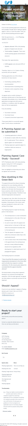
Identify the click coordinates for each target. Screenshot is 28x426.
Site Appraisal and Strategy (6, 380)
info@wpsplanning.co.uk (8, 295)
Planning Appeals (7, 300)
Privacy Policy (17, 371)
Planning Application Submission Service (7, 375)
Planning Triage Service (7, 371)
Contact (16, 368)
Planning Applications (7, 366)
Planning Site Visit (6, 368)
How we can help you (19, 366)
